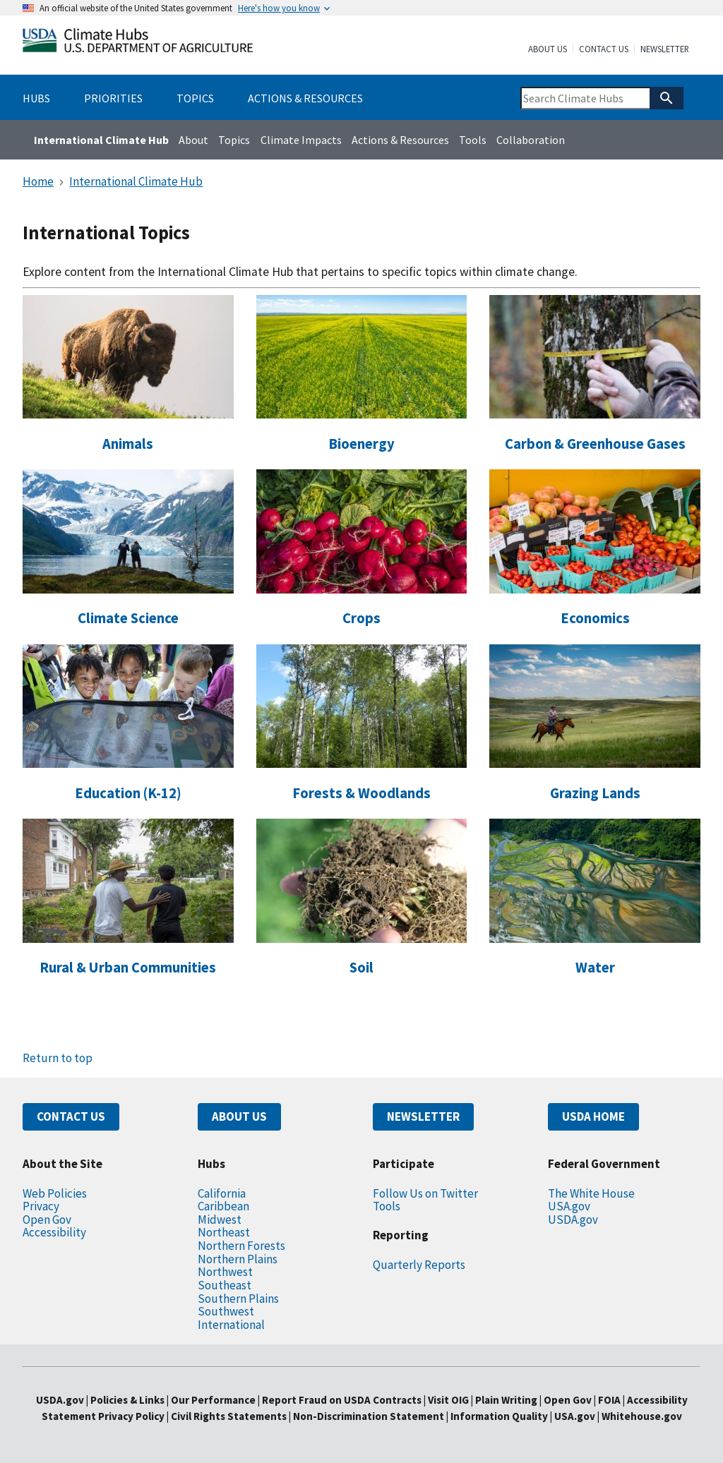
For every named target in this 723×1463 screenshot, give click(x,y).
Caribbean (223, 1206)
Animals (127, 444)
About (193, 140)
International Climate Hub (101, 140)
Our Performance (213, 1400)
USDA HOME (593, 1116)
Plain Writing (507, 1400)
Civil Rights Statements (230, 1416)
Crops (361, 618)
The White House (591, 1193)
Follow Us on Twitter (425, 1193)
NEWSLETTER (423, 1116)
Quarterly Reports (419, 1264)
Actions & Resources (400, 140)
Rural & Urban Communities (128, 967)
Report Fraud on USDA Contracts (342, 1400)
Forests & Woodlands (361, 793)
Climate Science (128, 618)
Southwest (226, 1311)
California (222, 1193)
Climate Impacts (301, 140)
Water (595, 967)
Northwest (225, 1272)
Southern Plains (238, 1298)
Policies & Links (127, 1400)
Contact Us (603, 49)
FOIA (609, 1400)
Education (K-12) (128, 793)
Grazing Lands (595, 793)
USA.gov (569, 1206)
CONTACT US (71, 1116)
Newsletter (664, 49)
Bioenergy (361, 444)
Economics (595, 618)
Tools (472, 140)
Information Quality (499, 1416)
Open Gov (47, 1219)
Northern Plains (237, 1259)
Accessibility (54, 1232)
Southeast (224, 1285)
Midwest (219, 1219)
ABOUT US (239, 1116)
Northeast (224, 1232)
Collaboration (530, 140)
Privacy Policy (131, 1416)
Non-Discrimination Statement (368, 1416)
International (231, 1324)
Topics (234, 140)
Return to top (57, 1058)
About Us (547, 49)
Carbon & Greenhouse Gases (595, 444)
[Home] (138, 43)
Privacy (41, 1206)
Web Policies (55, 1193)
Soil (361, 967)
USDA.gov (573, 1219)
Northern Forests (241, 1245)
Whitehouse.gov (642, 1416)
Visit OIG (448, 1400)
